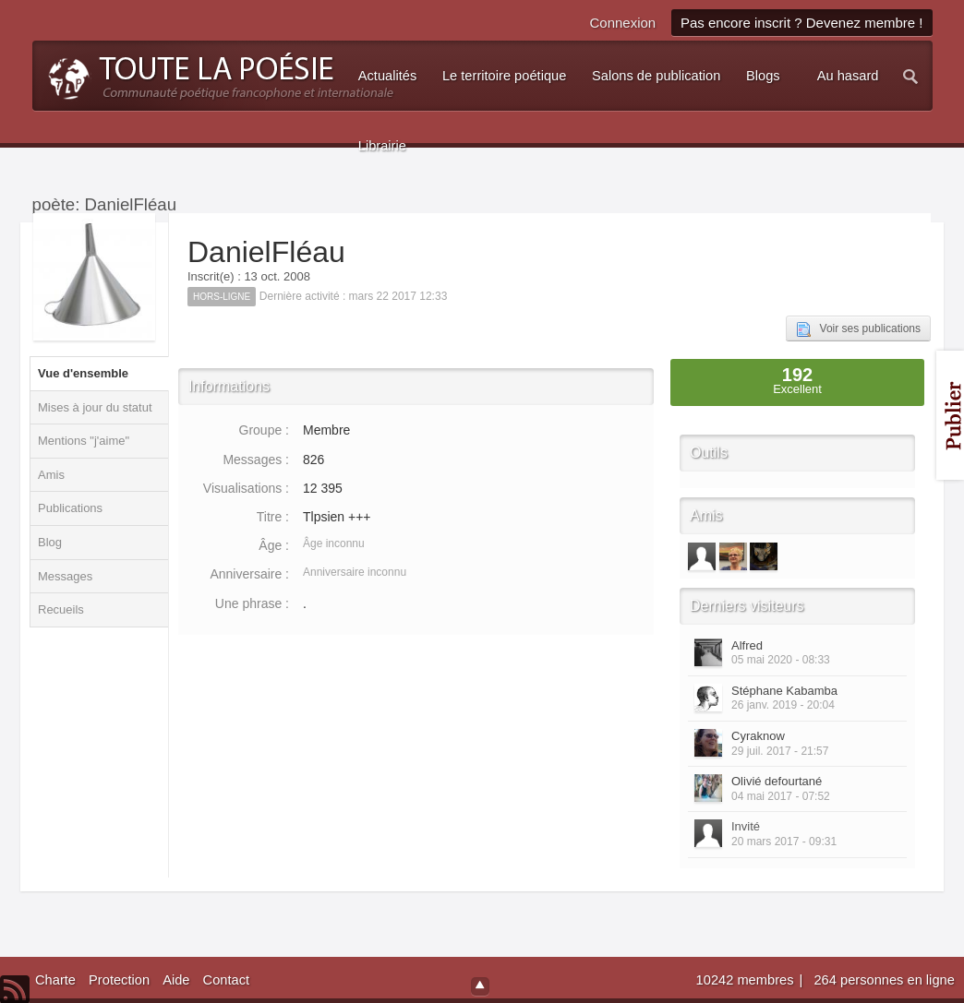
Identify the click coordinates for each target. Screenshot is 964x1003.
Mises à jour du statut (95, 407)
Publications (70, 508)
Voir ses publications (858, 329)
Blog (50, 542)
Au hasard (848, 75)
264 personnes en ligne (883, 980)
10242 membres (747, 980)
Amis (51, 475)
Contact (226, 980)
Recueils (61, 609)
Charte (55, 980)
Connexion (622, 22)
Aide (176, 980)
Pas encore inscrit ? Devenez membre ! (802, 22)
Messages (65, 576)
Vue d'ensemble (83, 373)
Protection (119, 980)
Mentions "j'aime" (83, 441)
